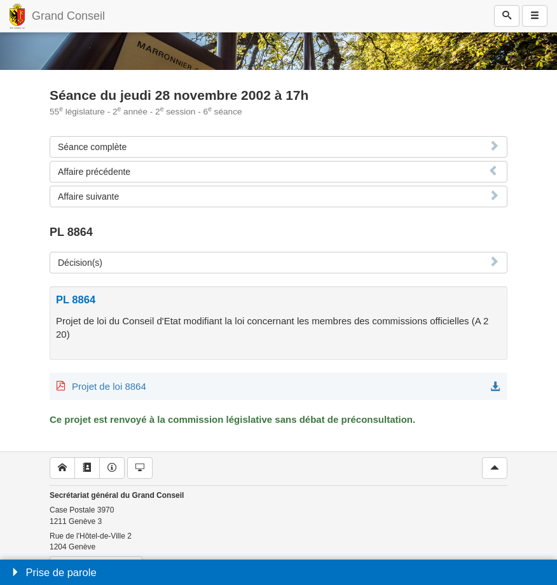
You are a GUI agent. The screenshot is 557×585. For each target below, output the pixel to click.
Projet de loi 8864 (109, 386)
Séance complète (92, 147)
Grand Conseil (68, 16)
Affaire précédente (94, 172)
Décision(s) (80, 263)
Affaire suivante (88, 196)
